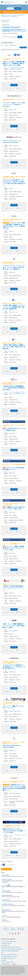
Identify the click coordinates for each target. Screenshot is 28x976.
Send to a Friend (20, 928)
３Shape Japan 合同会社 (14, 793)
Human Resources (5, 945)
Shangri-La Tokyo (13, 109)
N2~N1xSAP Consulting (7, 904)
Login (10, 8)
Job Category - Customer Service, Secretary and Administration (12, 30)
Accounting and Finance (6, 943)
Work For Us (6, 929)
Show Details (14, 85)
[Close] (14, 965)
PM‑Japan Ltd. (12, 272)
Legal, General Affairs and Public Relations (10, 947)
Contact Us (12, 928)
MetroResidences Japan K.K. (15, 711)
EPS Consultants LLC (13, 630)
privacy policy (10, 973)
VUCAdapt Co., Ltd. (13, 312)
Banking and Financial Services (8, 958)
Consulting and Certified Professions (9, 956)
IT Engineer (4, 920)
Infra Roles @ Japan (6, 879)
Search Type (5, 21)
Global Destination (6, 891)
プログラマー (5, 915)
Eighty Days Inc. (12, 750)
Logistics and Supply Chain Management (10, 950)
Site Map (13, 929)
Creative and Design (5, 964)
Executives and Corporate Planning (8, 941)
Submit (19, 36)
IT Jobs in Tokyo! (6, 899)
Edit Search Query (6, 24)
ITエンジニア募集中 (6, 885)
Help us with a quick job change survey (14, 12)
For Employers (21, 929)
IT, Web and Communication (7, 962)
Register (18, 8)
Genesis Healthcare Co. (14, 145)
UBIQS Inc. (11, 188)
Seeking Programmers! (7, 895)
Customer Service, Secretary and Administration (11, 949)
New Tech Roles (5, 875)
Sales (2, 952)
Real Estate (3, 960)
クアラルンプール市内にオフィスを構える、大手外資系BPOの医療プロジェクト (17, 394)
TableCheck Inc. (12, 671)
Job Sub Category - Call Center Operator (11, 27)
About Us (6, 928)
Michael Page (12, 433)
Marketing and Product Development (9, 954)
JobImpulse (11, 592)
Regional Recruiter (6, 909)
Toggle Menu (23, 47)
